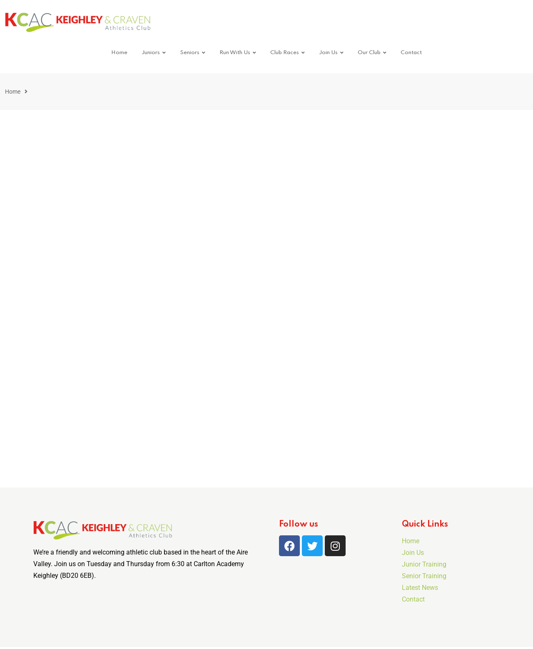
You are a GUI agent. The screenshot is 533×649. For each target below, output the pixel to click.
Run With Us (234, 52)
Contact (411, 52)
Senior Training (424, 576)
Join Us (328, 52)
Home (119, 52)
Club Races (284, 52)
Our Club (369, 52)
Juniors (151, 52)
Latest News (420, 588)
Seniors (189, 52)
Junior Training (424, 564)
